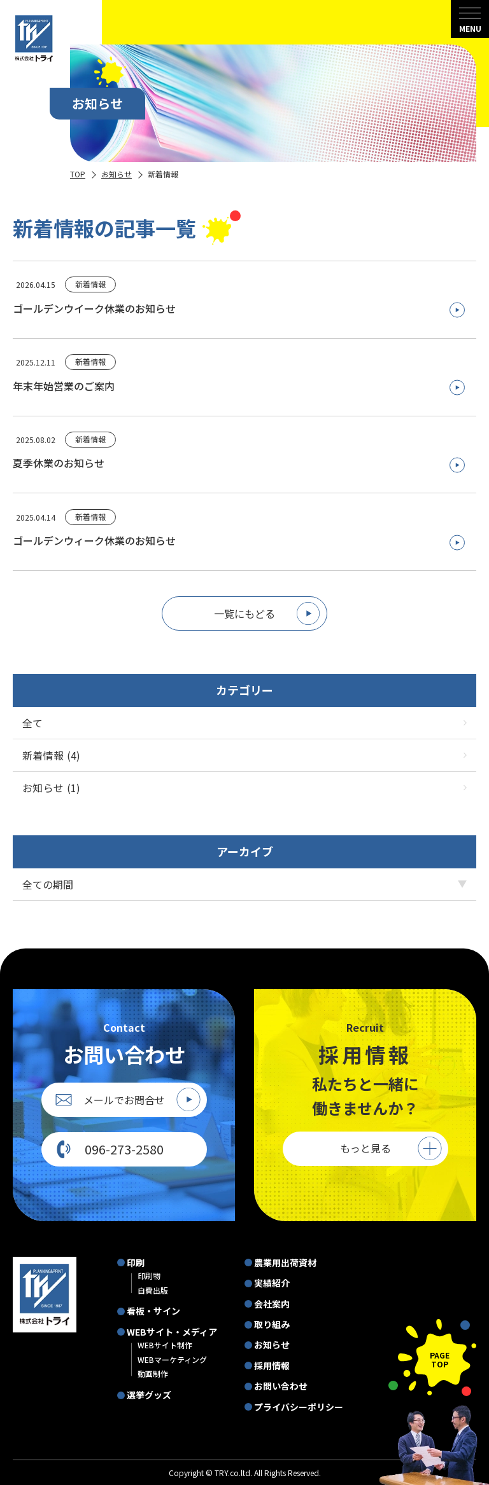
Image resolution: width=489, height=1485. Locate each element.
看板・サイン (153, 1310)
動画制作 (153, 1373)
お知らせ (116, 173)
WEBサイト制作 (165, 1344)
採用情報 (272, 1365)
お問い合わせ (281, 1385)
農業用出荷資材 (285, 1262)
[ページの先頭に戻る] (432, 1357)
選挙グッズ (149, 1394)
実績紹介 (272, 1282)
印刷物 (149, 1275)
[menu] (470, 19)
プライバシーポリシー (298, 1406)
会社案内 (272, 1303)
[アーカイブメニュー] (244, 884)
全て (244, 722)
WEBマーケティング (172, 1359)
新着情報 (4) (244, 755)
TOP (77, 173)
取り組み (272, 1324)
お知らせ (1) (244, 787)
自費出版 (153, 1290)
